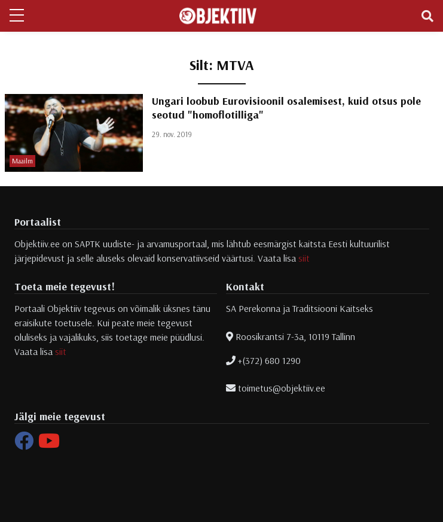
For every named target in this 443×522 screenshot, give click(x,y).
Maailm (22, 160)
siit (304, 258)
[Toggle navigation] (427, 16)
